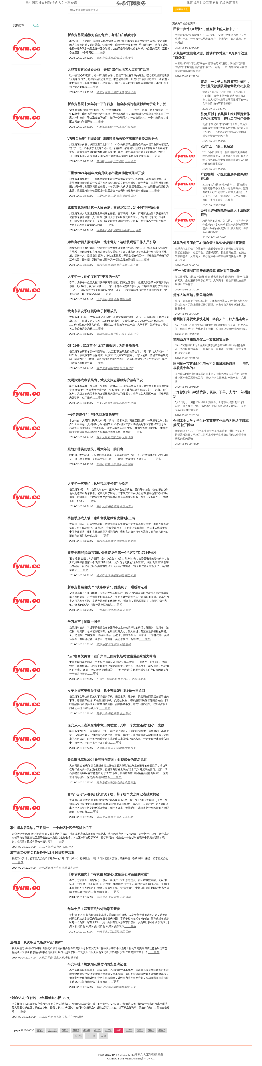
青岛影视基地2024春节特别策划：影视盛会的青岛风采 (107, 760)
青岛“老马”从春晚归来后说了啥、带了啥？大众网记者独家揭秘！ (115, 794)
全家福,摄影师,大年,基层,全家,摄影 (116, 126)
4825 (140, 1030)
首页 (40, 1030)
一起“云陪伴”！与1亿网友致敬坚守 (93, 414)
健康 (74, 2)
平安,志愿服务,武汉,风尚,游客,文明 (116, 402)
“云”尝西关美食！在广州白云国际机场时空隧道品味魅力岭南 (112, 656)
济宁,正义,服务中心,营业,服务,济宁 (58, 867)
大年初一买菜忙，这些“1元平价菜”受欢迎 (98, 484)
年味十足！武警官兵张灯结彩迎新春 (94, 909)
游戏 (222, 2)
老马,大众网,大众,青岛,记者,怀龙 (115, 817)
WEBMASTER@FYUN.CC (139, 1058)
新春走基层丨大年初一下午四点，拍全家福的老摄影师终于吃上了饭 (117, 104)
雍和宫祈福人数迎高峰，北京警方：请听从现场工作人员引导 (112, 242)
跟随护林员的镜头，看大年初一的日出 (95, 449)
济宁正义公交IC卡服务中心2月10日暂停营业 (42, 852)
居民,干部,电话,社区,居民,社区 (56, 846)
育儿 (235, 2)
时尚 (48, 2)
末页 (103, 1035)
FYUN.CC (122, 1054)
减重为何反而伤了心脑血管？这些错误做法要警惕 (209, 243)
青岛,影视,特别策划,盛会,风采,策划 (116, 782)
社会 (41, 2)
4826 (151, 1030)
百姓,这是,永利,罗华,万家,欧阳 (114, 897)
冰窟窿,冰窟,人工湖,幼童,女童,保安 (116, 748)
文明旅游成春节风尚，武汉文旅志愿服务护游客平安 (105, 380)
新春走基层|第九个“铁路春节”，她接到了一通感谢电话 (107, 587)
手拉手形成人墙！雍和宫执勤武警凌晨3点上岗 (101, 518)
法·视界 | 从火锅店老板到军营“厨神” (36, 942)
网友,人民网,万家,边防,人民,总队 (115, 437)
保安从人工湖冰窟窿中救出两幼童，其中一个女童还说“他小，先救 (116, 725)
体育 (190, 2)
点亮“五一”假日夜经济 (217, 146)
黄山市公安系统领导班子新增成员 (92, 311)
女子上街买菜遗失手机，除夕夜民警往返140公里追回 (106, 691)
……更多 (99, 52)
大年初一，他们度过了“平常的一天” (94, 276)
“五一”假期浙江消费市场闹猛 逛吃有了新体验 (206, 271)
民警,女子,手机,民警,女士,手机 (114, 713)
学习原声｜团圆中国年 (84, 622)
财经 (203, 2)
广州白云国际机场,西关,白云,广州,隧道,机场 (121, 678)
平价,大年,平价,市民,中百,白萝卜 (115, 506)
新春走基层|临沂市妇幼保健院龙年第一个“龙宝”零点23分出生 (112, 553)
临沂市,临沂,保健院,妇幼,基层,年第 (116, 575)
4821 (97, 1030)
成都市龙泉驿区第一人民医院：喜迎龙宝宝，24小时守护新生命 (114, 207)
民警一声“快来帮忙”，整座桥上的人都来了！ (206, 29)
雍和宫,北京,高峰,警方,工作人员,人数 (117, 264)
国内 (28, 2)
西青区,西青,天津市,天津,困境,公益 (116, 92)
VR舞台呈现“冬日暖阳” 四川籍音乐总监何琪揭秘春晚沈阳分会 (113, 138)
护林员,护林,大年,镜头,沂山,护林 (115, 464)
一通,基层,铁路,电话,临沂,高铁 (114, 609)
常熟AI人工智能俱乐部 (149, 1054)
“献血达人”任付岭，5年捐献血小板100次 (40, 998)
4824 (129, 1030)
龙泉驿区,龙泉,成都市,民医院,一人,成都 (119, 230)
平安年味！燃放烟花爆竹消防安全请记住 (97, 964)
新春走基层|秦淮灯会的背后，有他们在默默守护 (102, 35)
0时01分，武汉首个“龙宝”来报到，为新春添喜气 (103, 345)
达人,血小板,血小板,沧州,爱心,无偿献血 (61, 1016)
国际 (35, 2)
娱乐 (196, 2)
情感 (54, 2)
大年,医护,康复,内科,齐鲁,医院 (114, 299)
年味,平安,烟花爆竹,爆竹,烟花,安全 (116, 987)
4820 (86, 1030)
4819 (76, 1030)
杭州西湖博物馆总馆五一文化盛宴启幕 (201, 339)
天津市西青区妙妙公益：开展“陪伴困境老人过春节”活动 (108, 69)
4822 (108, 1030)
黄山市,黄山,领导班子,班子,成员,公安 (117, 333)
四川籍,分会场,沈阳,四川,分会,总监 (116, 161)
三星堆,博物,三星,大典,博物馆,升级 (116, 195)
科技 (216, 2)
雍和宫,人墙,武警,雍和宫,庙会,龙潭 (116, 540)
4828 (78, 1035)
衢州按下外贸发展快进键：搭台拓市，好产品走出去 (211, 319)
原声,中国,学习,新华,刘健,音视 (114, 644)
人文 (61, 2)
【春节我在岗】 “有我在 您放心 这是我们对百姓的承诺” (108, 874)
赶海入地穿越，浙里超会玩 (193, 295)
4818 (65, 1030)
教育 (229, 2)
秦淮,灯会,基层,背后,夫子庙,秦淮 (115, 57)
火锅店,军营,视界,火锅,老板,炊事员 (58, 957)
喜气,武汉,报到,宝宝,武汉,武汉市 (115, 368)
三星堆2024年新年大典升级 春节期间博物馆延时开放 (106, 173)
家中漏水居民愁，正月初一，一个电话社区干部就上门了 (51, 828)
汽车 (67, 2)
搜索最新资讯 (181, 9)
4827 (161, 1030)
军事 (209, 2)
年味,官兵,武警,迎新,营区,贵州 (114, 931)
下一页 (91, 1035)
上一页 (52, 1030)
